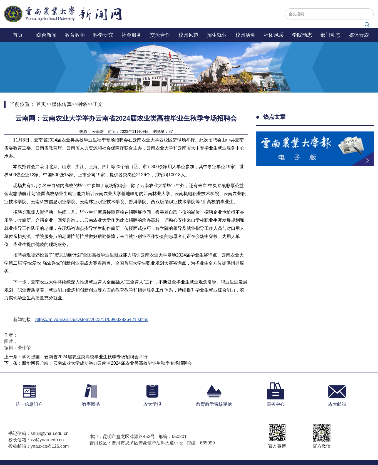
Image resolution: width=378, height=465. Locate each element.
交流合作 (160, 35)
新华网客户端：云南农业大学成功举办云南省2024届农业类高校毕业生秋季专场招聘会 (107, 363)
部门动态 (330, 35)
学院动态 (302, 35)
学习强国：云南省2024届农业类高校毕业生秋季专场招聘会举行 (85, 356)
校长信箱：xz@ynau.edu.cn (36, 439)
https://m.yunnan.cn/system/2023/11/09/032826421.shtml (91, 319)
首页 (18, 35)
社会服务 (131, 35)
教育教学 (75, 35)
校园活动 (245, 35)
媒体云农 (359, 35)
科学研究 (103, 35)
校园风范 (188, 35)
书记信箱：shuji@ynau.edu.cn (38, 433)
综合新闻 (46, 35)
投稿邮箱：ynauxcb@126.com (38, 446)
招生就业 (217, 35)
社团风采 (274, 35)
